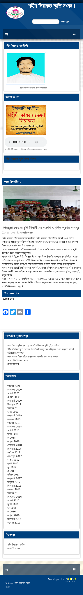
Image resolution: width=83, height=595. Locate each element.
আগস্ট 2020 (13, 393)
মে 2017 (11, 470)
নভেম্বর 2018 (13, 419)
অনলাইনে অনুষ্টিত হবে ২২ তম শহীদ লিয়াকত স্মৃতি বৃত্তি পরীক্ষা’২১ (34, 345)
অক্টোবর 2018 (13, 422)
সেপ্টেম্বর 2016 (14, 496)
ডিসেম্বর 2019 (14, 404)
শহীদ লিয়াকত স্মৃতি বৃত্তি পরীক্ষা (21, 159)
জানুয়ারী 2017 (13, 481)
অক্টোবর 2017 (13, 452)
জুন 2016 (11, 507)
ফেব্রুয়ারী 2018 (14, 445)
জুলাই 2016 (12, 504)
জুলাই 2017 (12, 463)
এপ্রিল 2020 (13, 396)
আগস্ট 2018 (13, 430)
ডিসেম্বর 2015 (14, 518)
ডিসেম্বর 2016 (14, 485)
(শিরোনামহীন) (13, 363)
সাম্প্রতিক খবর (26, 232)
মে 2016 (11, 511)
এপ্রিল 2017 (13, 474)
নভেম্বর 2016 (13, 489)
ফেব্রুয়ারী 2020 (14, 400)
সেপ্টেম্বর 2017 (14, 456)
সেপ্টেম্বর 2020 (14, 389)
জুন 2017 (11, 467)
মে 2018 (11, 437)
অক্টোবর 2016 (13, 493)
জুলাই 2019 (12, 411)
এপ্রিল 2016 (13, 515)
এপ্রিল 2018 (13, 441)
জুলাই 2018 (12, 433)
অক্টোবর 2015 (13, 522)
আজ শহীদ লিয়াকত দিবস (17, 360)
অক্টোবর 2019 (13, 408)
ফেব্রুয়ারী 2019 (14, 415)
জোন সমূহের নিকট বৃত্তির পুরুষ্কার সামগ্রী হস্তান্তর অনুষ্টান (32, 356)
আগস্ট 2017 (13, 459)
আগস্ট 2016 (13, 500)
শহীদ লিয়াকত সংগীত (16, 544)
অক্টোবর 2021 (13, 385)
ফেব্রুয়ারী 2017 (14, 478)
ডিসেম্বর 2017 (14, 448)
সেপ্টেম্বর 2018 (14, 426)
